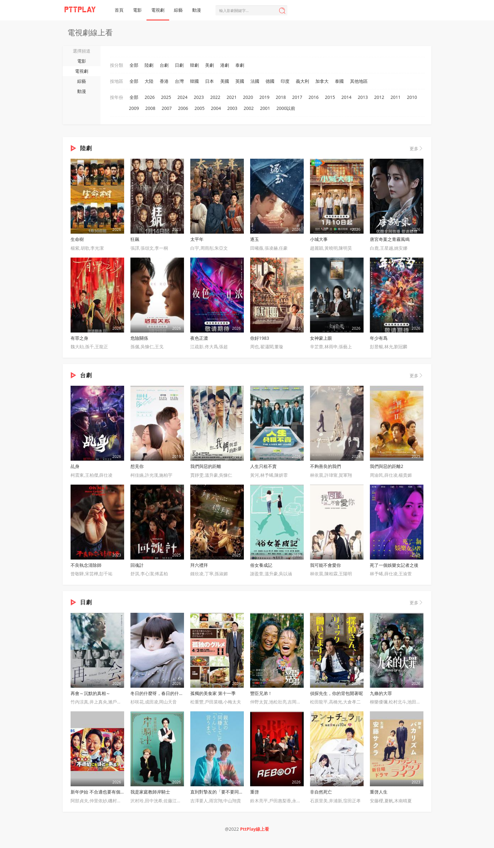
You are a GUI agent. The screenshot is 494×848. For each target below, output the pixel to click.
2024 (182, 97)
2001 (265, 108)
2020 (248, 97)
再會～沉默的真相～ (90, 693)
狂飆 (134, 239)
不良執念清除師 (86, 565)
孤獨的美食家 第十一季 (213, 693)
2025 (166, 97)
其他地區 (359, 81)
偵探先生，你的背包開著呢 (336, 693)
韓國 (194, 81)
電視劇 (157, 10)
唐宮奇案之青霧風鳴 (390, 239)
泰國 (339, 81)
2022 (215, 97)
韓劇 (194, 65)
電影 (137, 10)
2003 (232, 108)
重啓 (254, 792)
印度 (285, 81)
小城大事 (319, 239)
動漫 (196, 10)
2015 (330, 97)
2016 (313, 97)
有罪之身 (79, 338)
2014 (346, 97)
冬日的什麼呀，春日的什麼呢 (159, 693)
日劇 (179, 65)
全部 (133, 65)
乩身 (75, 466)
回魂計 (137, 565)
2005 (199, 108)
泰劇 (239, 65)
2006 (183, 108)
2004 (216, 108)
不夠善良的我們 (325, 466)
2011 (395, 97)
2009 (134, 108)
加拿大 (322, 81)
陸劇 (149, 65)
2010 (412, 97)
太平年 (197, 239)
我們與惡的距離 (205, 466)
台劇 (164, 65)
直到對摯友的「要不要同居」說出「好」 (230, 792)
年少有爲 (379, 338)
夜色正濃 (199, 338)
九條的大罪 (381, 693)
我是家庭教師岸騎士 (150, 792)
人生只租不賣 (263, 466)
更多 (416, 148)
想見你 (137, 466)
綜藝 (178, 10)
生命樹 (77, 239)
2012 (379, 97)
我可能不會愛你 (325, 565)
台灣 (179, 81)
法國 (254, 81)
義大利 (302, 81)
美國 (224, 81)
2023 (199, 97)
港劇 (224, 65)
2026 (150, 97)
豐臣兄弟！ (261, 693)
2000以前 (285, 108)
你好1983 (259, 338)
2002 (249, 108)
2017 (297, 97)
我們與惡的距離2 (386, 466)
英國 (239, 81)
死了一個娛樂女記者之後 (394, 565)
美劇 (209, 65)
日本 (209, 81)
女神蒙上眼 (321, 338)
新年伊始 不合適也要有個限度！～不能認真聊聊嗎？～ (124, 792)
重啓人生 (379, 792)
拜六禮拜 (199, 565)
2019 (264, 97)
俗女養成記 (261, 565)
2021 (232, 97)
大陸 (149, 81)
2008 (150, 108)
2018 (281, 97)
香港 (164, 81)
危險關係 (139, 338)
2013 (363, 97)
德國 (270, 81)
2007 (167, 108)
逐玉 (254, 239)
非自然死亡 (321, 792)
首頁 (119, 10)
